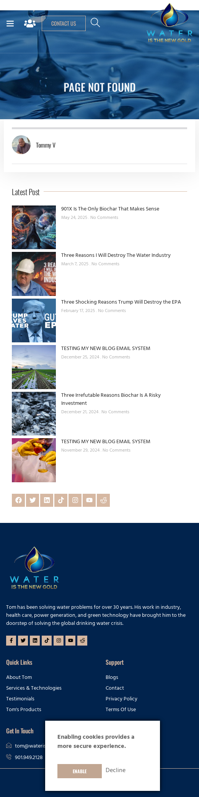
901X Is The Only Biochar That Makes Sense (110, 209)
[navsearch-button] (95, 25)
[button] (10, 23)
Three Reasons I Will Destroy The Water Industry (116, 256)
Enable (79, 771)
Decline (116, 771)
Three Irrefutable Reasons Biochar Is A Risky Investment (111, 400)
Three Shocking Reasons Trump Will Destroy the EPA (121, 302)
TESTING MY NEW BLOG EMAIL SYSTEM (105, 349)
